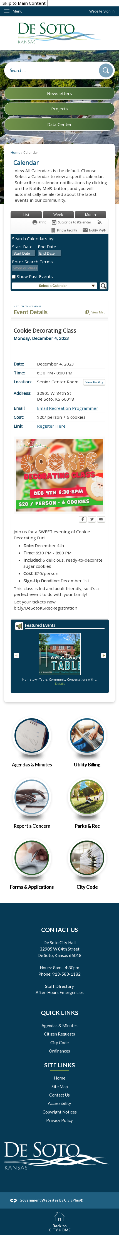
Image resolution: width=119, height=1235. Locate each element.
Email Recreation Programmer (67, 408)
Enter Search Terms (32, 261)
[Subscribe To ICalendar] (71, 222)
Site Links (59, 1065)
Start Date (22, 246)
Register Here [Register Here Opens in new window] (51, 426)
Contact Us (59, 1094)
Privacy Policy (59, 1120)
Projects (59, 108)
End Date (47, 246)
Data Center (59, 124)
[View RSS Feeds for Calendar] (100, 222)
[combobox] (23, 253)
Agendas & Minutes (59, 1025)
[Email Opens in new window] (101, 519)
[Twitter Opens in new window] (92, 519)
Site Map (59, 1086)
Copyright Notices (60, 1111)
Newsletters (59, 93)
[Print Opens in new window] (39, 222)
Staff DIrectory (59, 986)
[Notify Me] (93, 230)
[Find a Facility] (63, 230)
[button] (106, 70)
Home (16, 152)
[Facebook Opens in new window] (83, 519)
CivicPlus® (73, 1200)
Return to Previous (27, 306)
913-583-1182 (66, 973)
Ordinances (59, 1050)
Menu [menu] (18, 11)
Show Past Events (35, 276)
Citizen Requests (59, 1033)
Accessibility (59, 1103)
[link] (102, 11)
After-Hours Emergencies (60, 992)
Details (60, 684)
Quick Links (59, 1012)
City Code (59, 1042)
